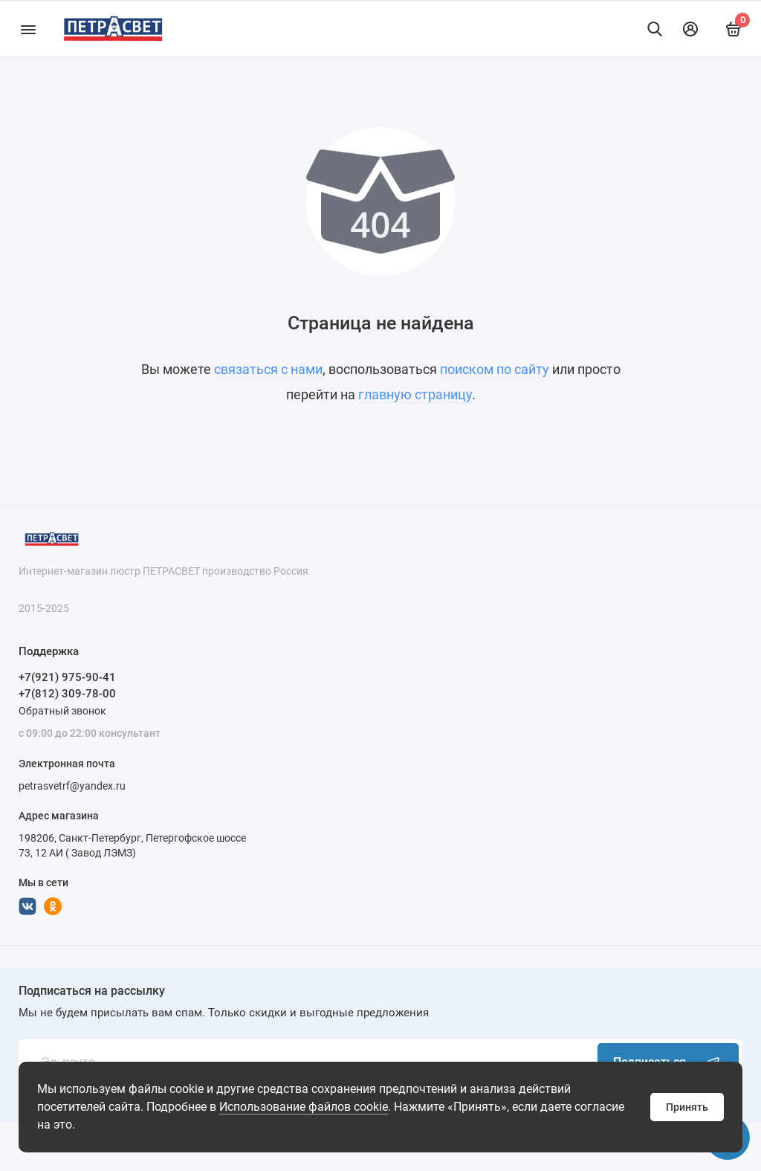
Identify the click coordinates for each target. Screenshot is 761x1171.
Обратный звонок (62, 711)
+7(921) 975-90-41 (67, 677)
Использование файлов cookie (303, 1107)
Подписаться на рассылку (92, 991)
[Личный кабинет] (690, 29)
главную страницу (415, 394)
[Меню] (28, 29)
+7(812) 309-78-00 (67, 693)
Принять (687, 1107)
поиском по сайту (494, 369)
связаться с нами (268, 369)
